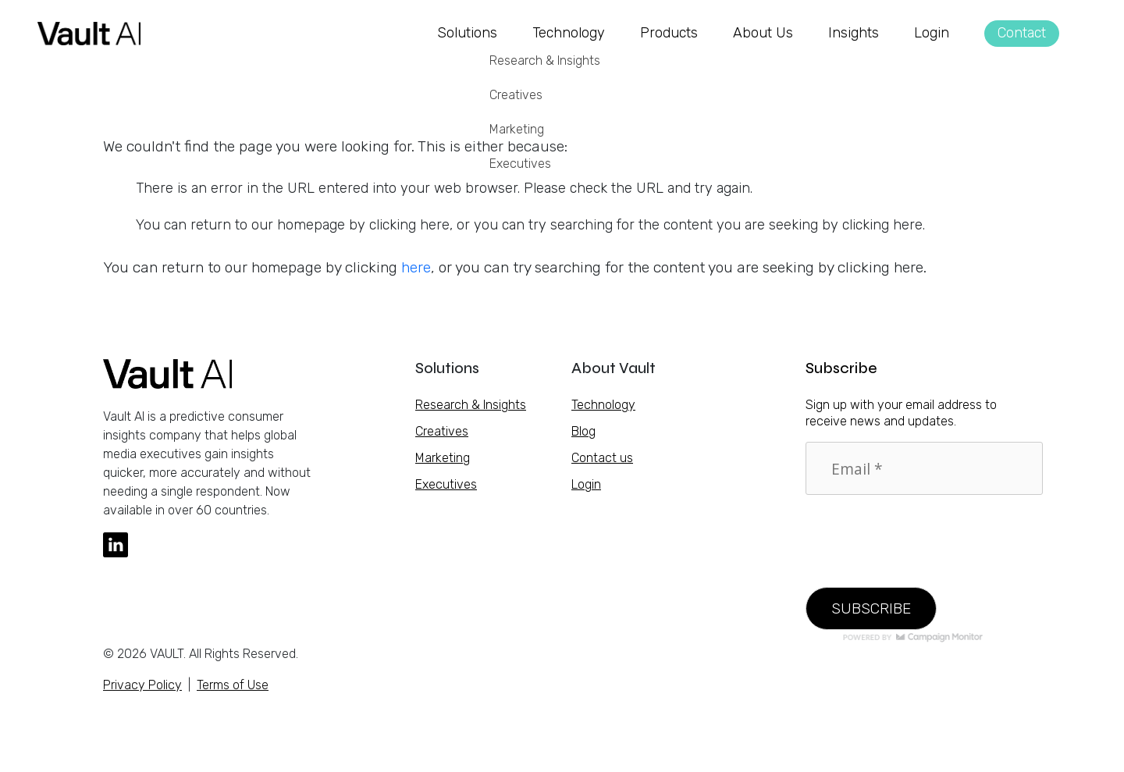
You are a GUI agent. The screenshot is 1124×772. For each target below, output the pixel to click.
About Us (763, 32)
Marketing (442, 457)
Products (669, 32)
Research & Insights (470, 404)
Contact (1022, 32)
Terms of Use (233, 690)
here (416, 267)
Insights (853, 32)
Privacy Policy (142, 690)
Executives (446, 484)
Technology (568, 32)
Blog (583, 431)
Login (931, 32)
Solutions (467, 32)
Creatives (441, 431)
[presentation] (924, 531)
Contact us (602, 457)
